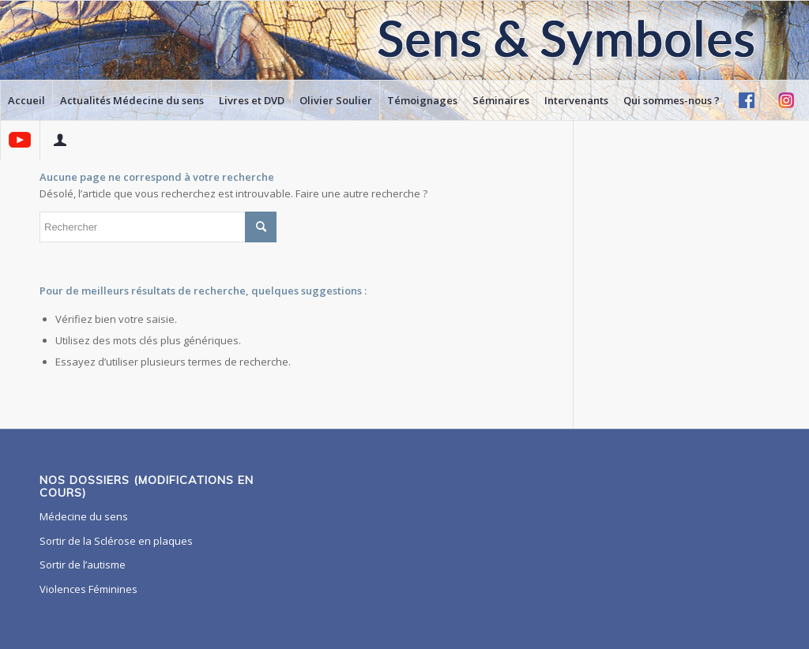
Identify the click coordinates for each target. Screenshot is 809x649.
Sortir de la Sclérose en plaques (116, 541)
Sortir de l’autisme (83, 564)
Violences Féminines (88, 589)
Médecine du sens (84, 516)
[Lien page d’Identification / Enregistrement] (59, 139)
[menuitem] (26, 100)
